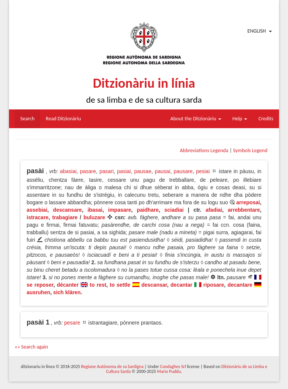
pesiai (203, 171)
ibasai (94, 210)
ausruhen (38, 292)
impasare (119, 210)
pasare (88, 171)
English (257, 31)
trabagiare (65, 217)
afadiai (214, 210)
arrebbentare (244, 210)
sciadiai (173, 210)
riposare (213, 285)
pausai (162, 171)
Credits (265, 118)
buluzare (94, 217)
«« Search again (31, 347)
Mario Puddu (169, 371)
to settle (120, 285)
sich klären (67, 292)
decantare (240, 285)
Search (27, 118)
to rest (98, 285)
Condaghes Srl (173, 366)
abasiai (68, 171)
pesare (72, 323)
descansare (67, 210)
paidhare (148, 210)
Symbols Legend (250, 150)
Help (239, 118)
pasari (106, 171)
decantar (181, 285)
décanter (67, 285)
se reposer (40, 285)
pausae (143, 171)
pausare (183, 171)
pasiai (124, 171)
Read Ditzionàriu (63, 118)
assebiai (37, 210)
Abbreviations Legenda (204, 150)
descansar (154, 285)
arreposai (248, 202)
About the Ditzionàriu (195, 118)
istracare (37, 217)
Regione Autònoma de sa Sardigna (112, 366)
